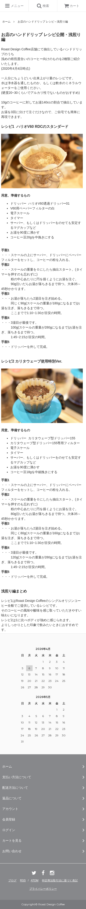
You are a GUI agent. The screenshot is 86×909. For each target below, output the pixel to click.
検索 (43, 5)
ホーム (6, 21)
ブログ (12, 880)
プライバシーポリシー (43, 888)
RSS (23, 880)
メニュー (14, 5)
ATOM (35, 880)
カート (72, 6)
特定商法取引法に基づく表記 (60, 880)
